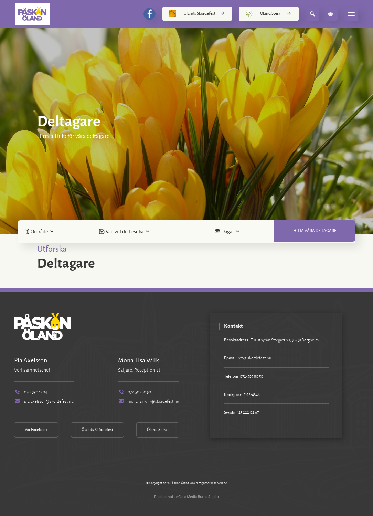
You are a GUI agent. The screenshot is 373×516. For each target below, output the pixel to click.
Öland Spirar (268, 13)
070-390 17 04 (30, 392)
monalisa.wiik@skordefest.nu (148, 401)
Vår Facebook (36, 430)
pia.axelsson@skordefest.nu (43, 401)
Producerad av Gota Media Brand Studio (186, 497)
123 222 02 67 (248, 412)
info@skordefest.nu (254, 358)
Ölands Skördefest (197, 13)
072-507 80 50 (134, 392)
